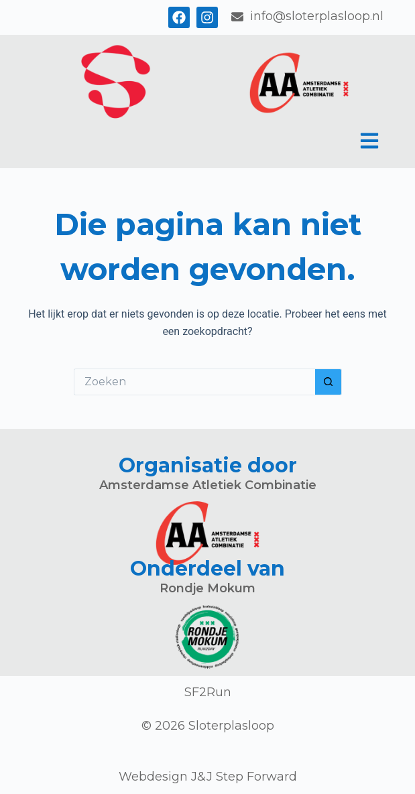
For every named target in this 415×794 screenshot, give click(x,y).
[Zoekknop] (328, 382)
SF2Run (207, 692)
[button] (370, 142)
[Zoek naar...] (194, 382)
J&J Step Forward (244, 776)
